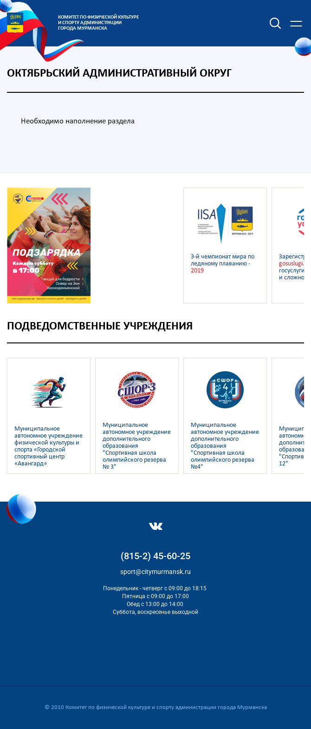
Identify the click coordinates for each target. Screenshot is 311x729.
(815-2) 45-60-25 (155, 555)
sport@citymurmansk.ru (155, 571)
